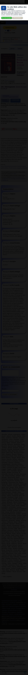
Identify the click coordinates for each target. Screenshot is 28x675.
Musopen (4, 613)
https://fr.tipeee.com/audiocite (13, 41)
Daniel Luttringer (10, 80)
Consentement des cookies (9, 602)
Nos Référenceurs (19, 615)
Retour (12, 48)
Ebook (4, 609)
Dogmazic (23, 607)
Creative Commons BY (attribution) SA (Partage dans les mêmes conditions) (13, 178)
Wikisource (5, 615)
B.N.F (6, 607)
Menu (3, 22)
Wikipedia (19, 613)
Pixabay (11, 615)
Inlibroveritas (20, 609)
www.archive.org (14, 617)
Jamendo (4, 611)
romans (20, 48)
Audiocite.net (21, 74)
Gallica (13, 609)
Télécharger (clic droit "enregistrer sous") (10, 96)
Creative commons (14, 607)
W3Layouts (12, 621)
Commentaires (15, 100)
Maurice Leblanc (20, 56)
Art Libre (13, 174)
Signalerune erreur (5, 100)
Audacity (15, 606)
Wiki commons (12, 613)
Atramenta (8, 606)
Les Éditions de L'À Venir (14, 611)
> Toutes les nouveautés (14, 428)
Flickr (8, 609)
